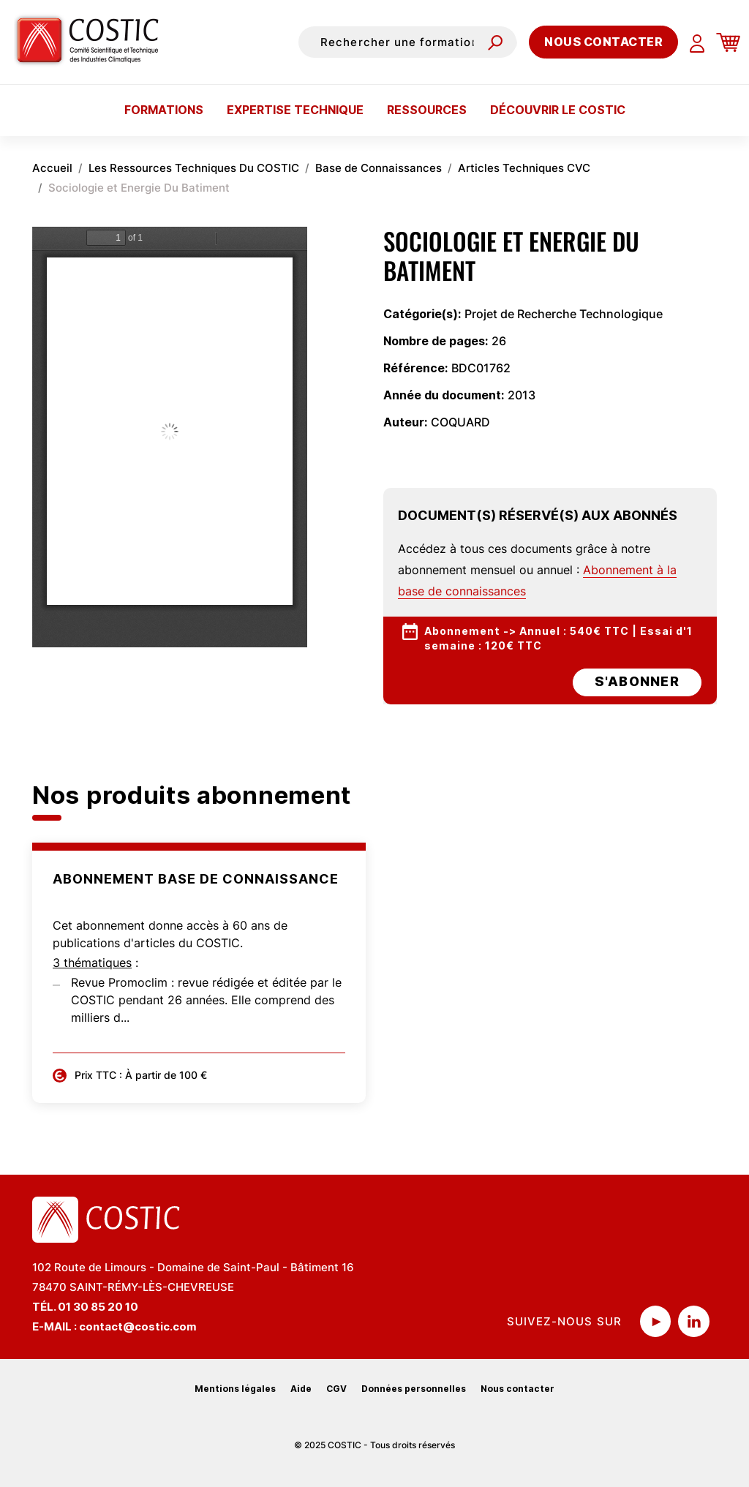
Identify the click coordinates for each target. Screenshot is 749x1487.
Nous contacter (603, 41)
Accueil (52, 168)
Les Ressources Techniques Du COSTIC (194, 168)
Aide (301, 1388)
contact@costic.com (138, 1326)
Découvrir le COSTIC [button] (557, 109)
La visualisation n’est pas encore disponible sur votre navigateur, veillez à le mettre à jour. (169, 437)
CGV (336, 1388)
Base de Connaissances (378, 168)
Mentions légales (235, 1388)
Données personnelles (413, 1388)
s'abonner (637, 681)
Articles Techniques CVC (524, 168)
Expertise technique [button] (295, 109)
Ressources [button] (427, 109)
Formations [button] (163, 109)
